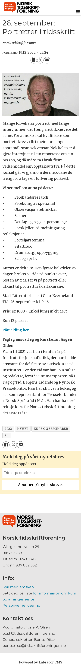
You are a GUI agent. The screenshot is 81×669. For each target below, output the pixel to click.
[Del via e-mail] (47, 60)
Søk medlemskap (18, 587)
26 (6, 435)
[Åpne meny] (78, 11)
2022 (8, 429)
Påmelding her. (16, 330)
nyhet (22, 429)
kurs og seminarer (51, 429)
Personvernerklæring (21, 605)
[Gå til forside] (22, 7)
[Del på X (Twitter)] (40, 60)
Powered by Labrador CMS (40, 662)
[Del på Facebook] (34, 60)
